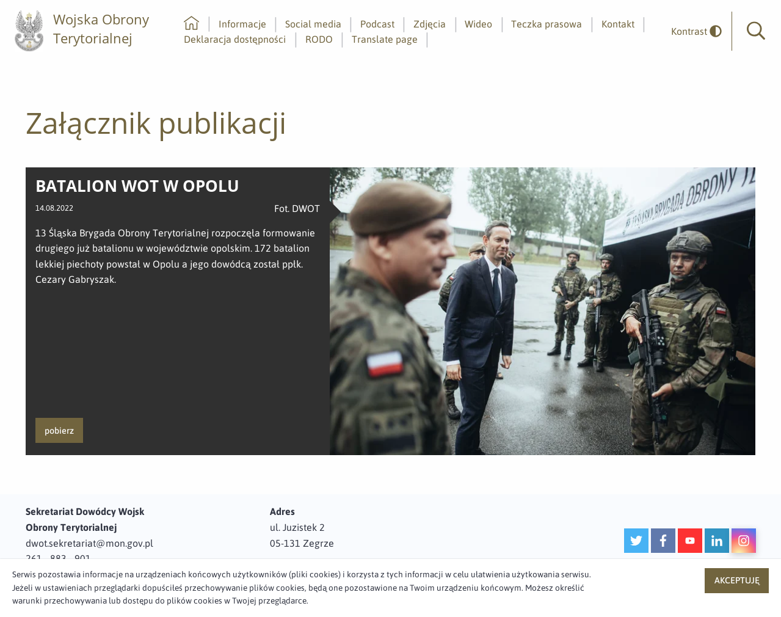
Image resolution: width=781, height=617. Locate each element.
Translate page (385, 39)
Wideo (478, 23)
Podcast (377, 23)
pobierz (59, 431)
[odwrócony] (691, 31)
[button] (756, 31)
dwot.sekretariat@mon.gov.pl (89, 543)
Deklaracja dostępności (235, 39)
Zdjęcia (429, 23)
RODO (319, 39)
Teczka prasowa (546, 23)
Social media (313, 23)
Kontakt (617, 23)
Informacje (242, 23)
